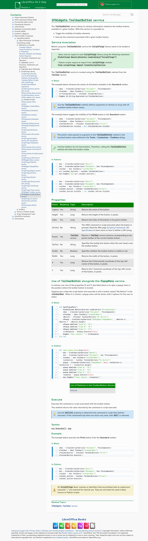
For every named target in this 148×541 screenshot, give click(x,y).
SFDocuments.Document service (30, 135)
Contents (15, 14)
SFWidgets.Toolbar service (31, 192)
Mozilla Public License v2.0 (72, 531)
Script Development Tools (26, 214)
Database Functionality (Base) (25, 29)
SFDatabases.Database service (29, 111)
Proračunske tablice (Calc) (23, 22)
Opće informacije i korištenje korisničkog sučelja (28, 41)
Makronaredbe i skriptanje (23, 36)
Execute (73, 389)
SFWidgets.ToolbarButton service (30, 195)
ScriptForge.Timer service (30, 190)
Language (39, 7)
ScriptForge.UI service (29, 199)
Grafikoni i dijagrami (21, 34)
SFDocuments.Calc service (30, 97)
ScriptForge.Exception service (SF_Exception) (29, 139)
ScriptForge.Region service (31, 171)
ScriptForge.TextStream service (29, 187)
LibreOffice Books (74, 517)
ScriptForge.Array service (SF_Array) (30, 90)
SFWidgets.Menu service (30, 160)
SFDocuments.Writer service (29, 206)
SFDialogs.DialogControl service (30, 126)
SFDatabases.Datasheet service (30, 120)
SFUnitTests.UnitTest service (29, 202)
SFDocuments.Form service (31, 147)
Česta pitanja (19, 219)
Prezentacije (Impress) (22, 24)
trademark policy (62, 536)
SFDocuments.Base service (31, 93)
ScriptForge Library (28, 71)
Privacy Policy (35, 529)
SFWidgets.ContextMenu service (30, 107)
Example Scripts (29, 99)
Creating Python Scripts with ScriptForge (29, 81)
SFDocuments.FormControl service (31, 150)
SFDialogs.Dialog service (30, 123)
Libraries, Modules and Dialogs (30, 54)
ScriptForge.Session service (28, 178)
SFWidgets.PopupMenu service (29, 167)
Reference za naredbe (26, 45)
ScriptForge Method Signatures (28, 85)
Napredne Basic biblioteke (30, 69)
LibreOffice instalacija (22, 216)
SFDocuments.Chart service (28, 103)
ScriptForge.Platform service (28, 163)
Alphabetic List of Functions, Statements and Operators (28, 64)
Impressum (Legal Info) (20, 529)
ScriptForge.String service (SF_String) (30, 182)
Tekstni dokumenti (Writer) (24, 17)
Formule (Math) (20, 31)
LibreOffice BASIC (23, 38)
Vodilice (22, 209)
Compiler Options (25, 47)
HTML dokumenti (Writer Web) (25, 20)
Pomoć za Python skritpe (25, 212)
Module (24, 7)
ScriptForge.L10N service (30, 158)
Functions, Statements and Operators (29, 59)
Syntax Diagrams (25, 56)
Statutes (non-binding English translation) (57, 529)
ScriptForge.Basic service (30, 95)
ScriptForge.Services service (28, 174)
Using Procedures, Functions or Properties (29, 50)
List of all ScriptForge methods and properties (29, 77)
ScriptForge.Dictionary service (29, 131)
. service (64, 504)
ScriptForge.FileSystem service (29, 144)
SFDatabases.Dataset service (29, 116)
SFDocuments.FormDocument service (31, 154)
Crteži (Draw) (19, 27)
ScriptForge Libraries (28, 74)
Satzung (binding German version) (88, 529)
